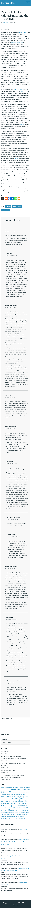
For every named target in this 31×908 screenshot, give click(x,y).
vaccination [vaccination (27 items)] (21, 818)
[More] (19, 198)
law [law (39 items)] (13, 803)
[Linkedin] (12, 198)
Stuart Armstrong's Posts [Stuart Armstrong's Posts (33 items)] (9, 816)
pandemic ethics (17, 206)
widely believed (23, 32)
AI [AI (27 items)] (14, 787)
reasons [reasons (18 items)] (11, 812)
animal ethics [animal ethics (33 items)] (21, 787)
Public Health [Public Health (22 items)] (25, 810)
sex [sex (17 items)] (25, 814)
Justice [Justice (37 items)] (7, 803)
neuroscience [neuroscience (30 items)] (5, 808)
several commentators (17, 42)
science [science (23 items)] (21, 814)
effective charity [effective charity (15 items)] (25, 796)
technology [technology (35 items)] (5, 818)
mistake (22, 124)
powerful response (19, 89)
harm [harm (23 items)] (17, 801)
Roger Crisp (5, 22)
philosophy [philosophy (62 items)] (16, 808)
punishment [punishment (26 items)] (5, 812)
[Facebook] (9, 198)
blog (22, 91)
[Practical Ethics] (8, 2)
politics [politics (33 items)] (25, 808)
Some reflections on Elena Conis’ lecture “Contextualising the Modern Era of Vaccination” (15, 842)
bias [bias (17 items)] (22, 789)
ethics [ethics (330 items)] (18, 798)
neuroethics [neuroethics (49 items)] (22, 806)
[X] (2, 198)
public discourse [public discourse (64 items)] (14, 810)
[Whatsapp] (15, 198)
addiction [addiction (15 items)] (9, 787)
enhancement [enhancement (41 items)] (6, 799)
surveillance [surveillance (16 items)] (21, 816)
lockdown (8, 206)
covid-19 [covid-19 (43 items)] (12, 796)
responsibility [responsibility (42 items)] (9, 814)
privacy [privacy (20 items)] (3, 810)
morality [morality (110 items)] (11, 805)
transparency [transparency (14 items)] (13, 818)
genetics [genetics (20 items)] (11, 801)
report (16, 158)
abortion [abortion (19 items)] (4, 787)
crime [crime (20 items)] (18, 796)
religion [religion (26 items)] (18, 812)
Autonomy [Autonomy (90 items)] (14, 789)
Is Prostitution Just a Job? (8, 770)
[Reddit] (6, 198)
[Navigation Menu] (28, 2)
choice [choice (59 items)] (7, 792)
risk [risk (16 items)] (16, 814)
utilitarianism (5, 210)
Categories (4, 739)
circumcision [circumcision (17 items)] (15, 792)
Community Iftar (5, 751)
